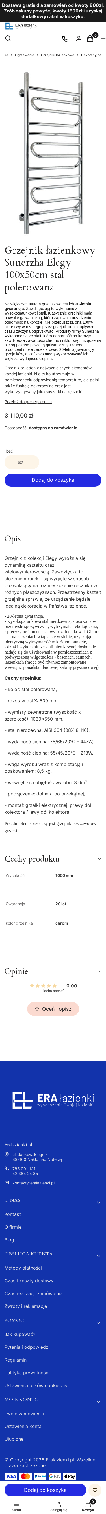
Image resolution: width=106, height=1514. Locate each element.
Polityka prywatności (27, 1372)
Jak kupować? (20, 1334)
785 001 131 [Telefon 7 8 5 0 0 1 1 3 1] (24, 1168)
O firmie (13, 1227)
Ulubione (14, 1439)
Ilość (9, 451)
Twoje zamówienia (24, 1413)
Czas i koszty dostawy (29, 1280)
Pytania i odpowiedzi (27, 1347)
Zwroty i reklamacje (26, 1306)
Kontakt (13, 1214)
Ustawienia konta (23, 1426)
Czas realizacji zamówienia (33, 1293)
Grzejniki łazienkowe (57, 55)
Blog (9, 1240)
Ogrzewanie (24, 55)
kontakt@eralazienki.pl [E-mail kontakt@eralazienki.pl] (33, 1182)
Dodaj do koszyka (53, 480)
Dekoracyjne (91, 55)
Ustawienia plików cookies (34, 1385)
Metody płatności (23, 1268)
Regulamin (16, 1360)
